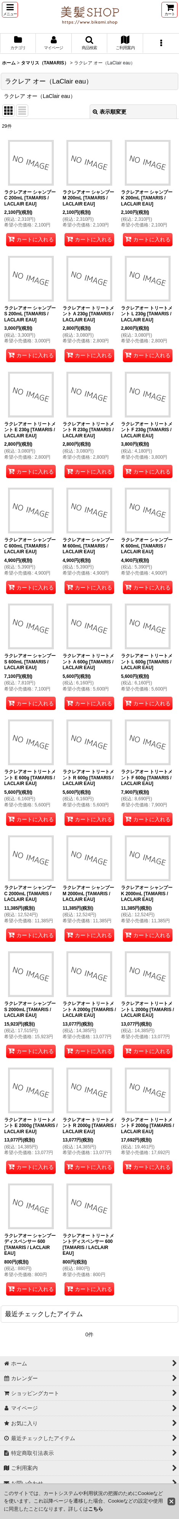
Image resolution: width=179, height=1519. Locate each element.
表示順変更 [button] (109, 112)
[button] (10, 10)
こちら (95, 1509)
